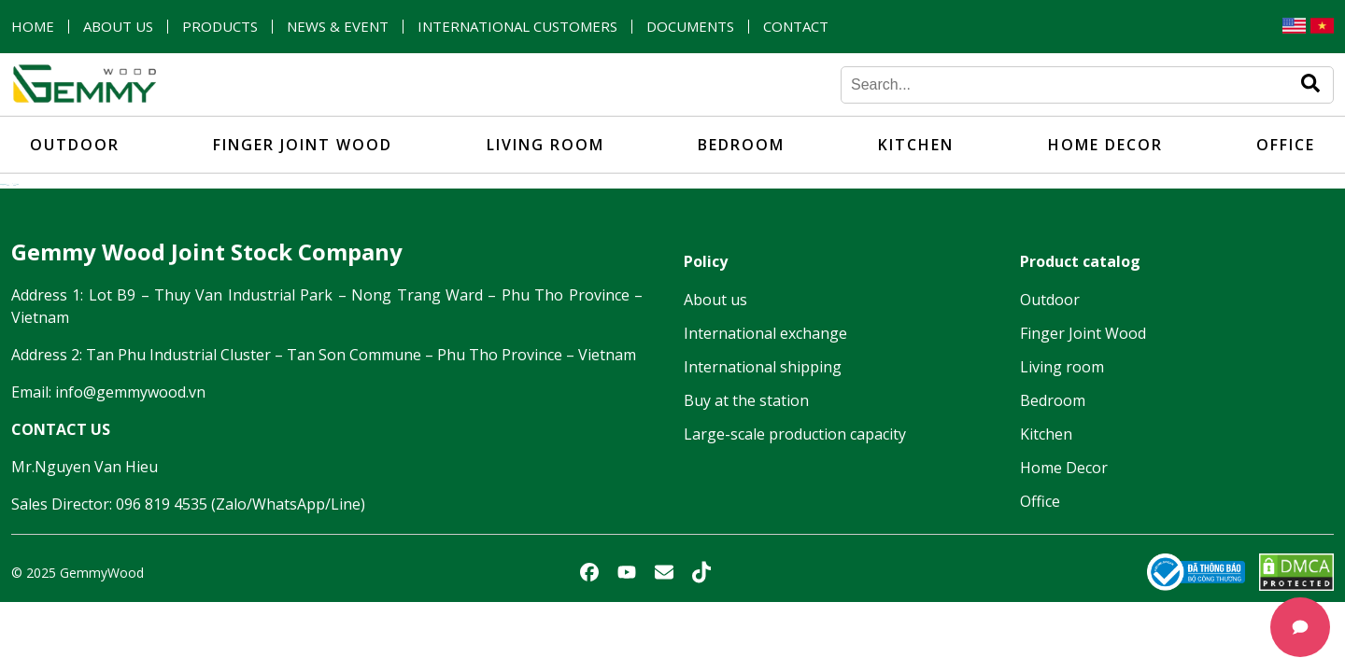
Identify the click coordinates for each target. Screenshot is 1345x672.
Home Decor (1105, 144)
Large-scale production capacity (795, 434)
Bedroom (741, 144)
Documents (690, 27)
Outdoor (75, 144)
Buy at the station (746, 400)
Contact (795, 27)
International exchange (765, 333)
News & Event (338, 27)
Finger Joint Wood (302, 144)
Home (32, 27)
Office (1285, 144)
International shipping (763, 367)
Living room (545, 144)
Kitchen (916, 144)
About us (118, 27)
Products (220, 27)
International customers (517, 27)
